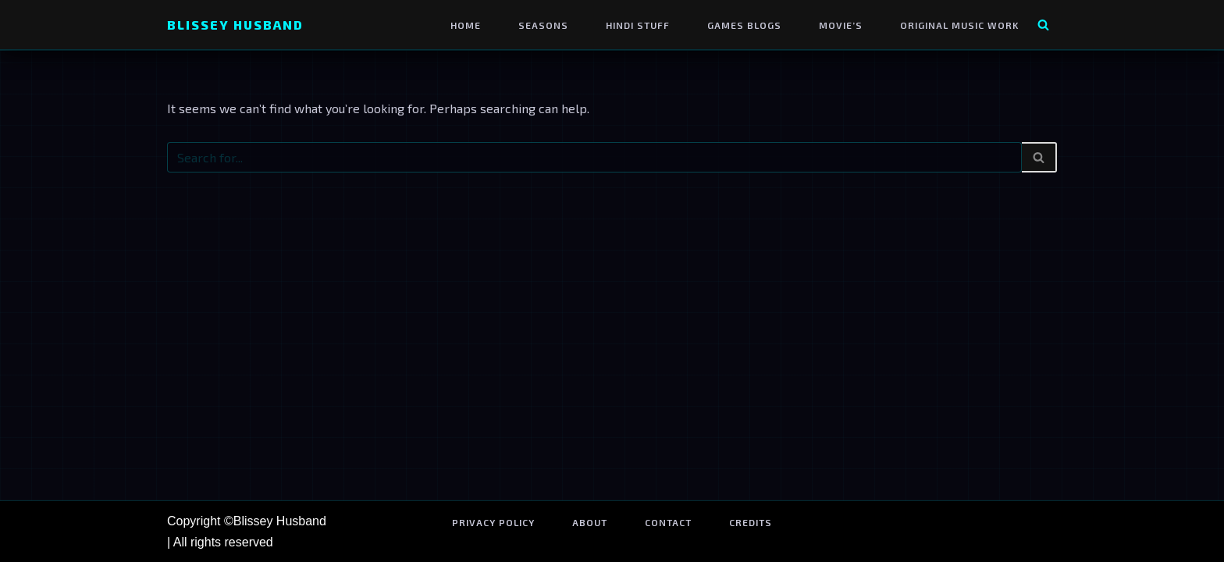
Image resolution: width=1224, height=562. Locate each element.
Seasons (543, 25)
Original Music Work (959, 25)
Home (465, 25)
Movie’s (841, 25)
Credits (750, 522)
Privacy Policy (493, 522)
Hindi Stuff (638, 25)
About (589, 522)
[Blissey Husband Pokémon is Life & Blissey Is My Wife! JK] (235, 24)
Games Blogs (744, 25)
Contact (668, 522)
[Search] (1043, 24)
